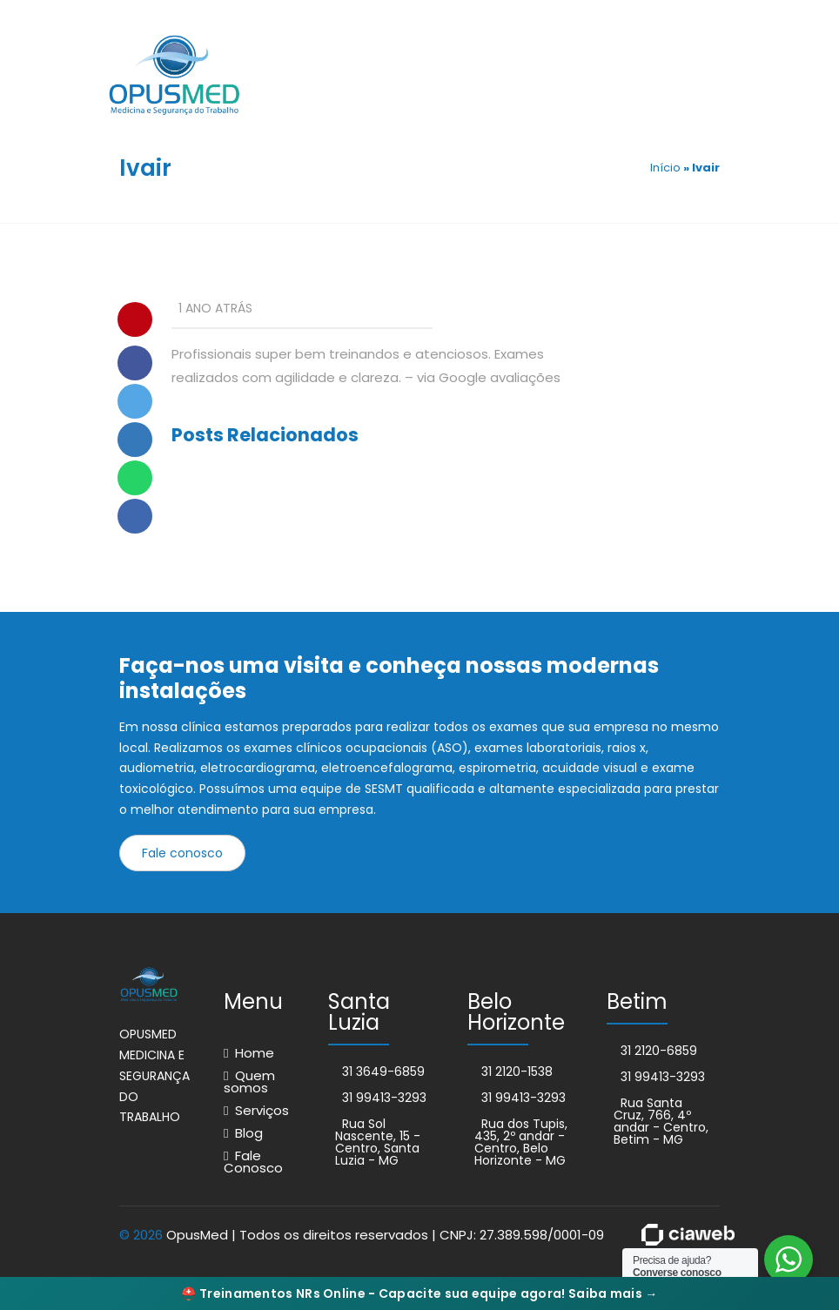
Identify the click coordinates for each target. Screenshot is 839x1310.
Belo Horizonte (516, 1012)
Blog (249, 1133)
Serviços (262, 1110)
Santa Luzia (359, 1012)
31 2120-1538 (517, 1071)
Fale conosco (182, 853)
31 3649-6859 (383, 1071)
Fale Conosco (253, 1161)
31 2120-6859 (659, 1050)
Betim (637, 1001)
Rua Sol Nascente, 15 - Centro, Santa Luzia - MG (377, 1142)
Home (254, 1053)
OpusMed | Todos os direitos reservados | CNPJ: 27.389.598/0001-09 (385, 1235)
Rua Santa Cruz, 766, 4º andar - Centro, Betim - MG (661, 1121)
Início (665, 167)
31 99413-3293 (384, 1097)
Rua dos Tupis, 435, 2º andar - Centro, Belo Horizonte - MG (520, 1142)
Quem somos (249, 1081)
